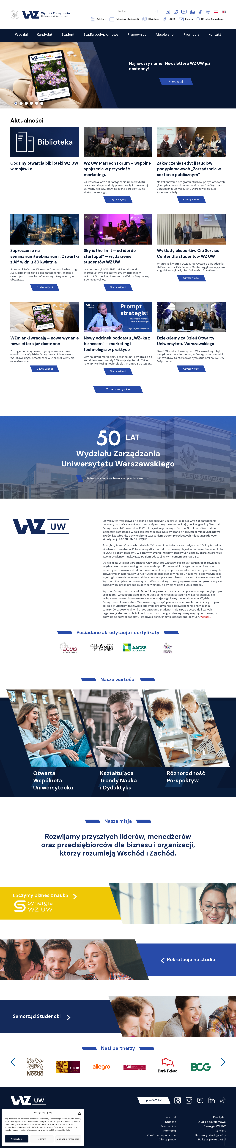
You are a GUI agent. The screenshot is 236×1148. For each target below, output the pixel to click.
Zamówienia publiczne (161, 1135)
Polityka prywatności (212, 1139)
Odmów (42, 1139)
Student (170, 1122)
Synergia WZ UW (215, 1126)
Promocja (169, 1131)
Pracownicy (168, 1126)
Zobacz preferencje (68, 1139)
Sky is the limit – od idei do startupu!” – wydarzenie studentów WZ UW (110, 256)
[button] (79, 1112)
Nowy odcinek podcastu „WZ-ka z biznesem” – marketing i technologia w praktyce (117, 343)
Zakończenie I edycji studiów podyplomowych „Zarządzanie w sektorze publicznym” (189, 169)
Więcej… (205, 617)
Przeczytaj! (176, 81)
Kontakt (220, 1131)
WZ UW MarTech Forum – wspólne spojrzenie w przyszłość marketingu (117, 169)
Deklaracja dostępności (210, 1135)
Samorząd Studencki (42, 1016)
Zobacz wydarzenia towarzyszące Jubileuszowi (118, 478)
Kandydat (219, 1117)
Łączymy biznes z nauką (40, 895)
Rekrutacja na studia (187, 959)
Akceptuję (16, 1139)
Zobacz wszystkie (118, 389)
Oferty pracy (167, 1139)
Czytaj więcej (118, 199)
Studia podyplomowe (212, 1122)
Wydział (171, 1117)
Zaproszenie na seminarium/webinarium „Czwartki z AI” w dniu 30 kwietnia (44, 256)
